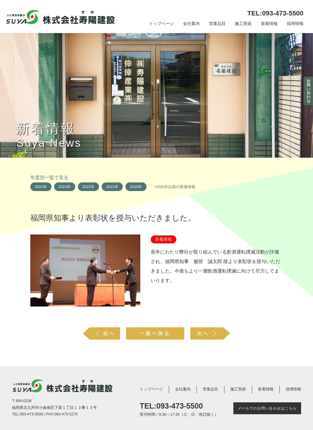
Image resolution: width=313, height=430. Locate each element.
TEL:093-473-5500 (275, 13)
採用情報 (295, 23)
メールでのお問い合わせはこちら (267, 408)
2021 (110, 187)
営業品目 (217, 23)
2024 (39, 187)
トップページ (161, 23)
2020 (134, 187)
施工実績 (243, 23)
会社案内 (191, 23)
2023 (63, 187)
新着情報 (269, 23)
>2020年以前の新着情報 (174, 187)
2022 (86, 187)
